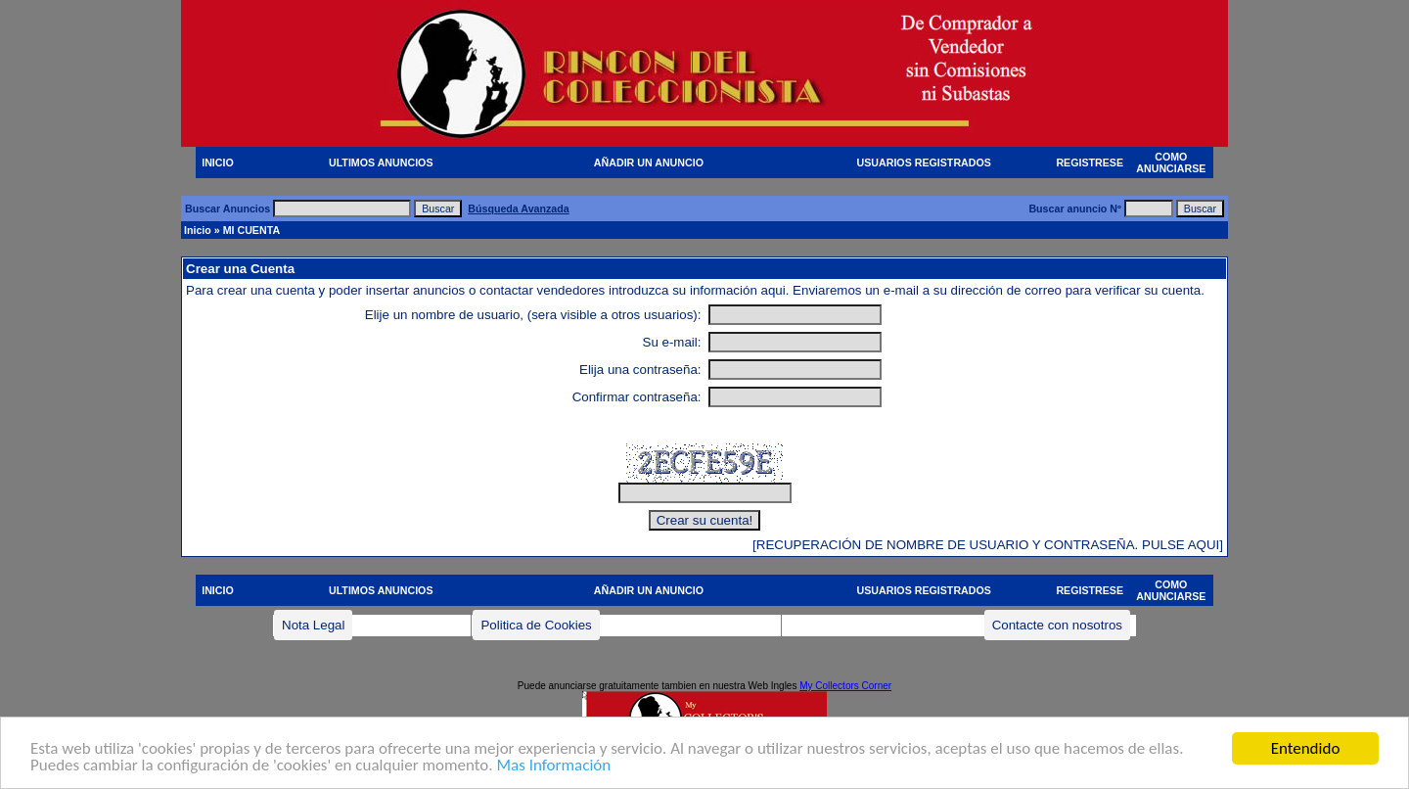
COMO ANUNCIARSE (1170, 162)
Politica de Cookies (535, 625)
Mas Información (553, 766)
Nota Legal (313, 625)
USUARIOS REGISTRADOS (924, 162)
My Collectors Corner (845, 685)
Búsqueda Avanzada (518, 208)
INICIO (218, 162)
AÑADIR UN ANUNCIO (649, 162)
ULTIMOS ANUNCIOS (381, 162)
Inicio (197, 230)
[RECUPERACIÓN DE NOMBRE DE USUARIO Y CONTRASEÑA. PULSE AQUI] (987, 544)
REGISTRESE (1089, 162)
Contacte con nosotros (1057, 625)
